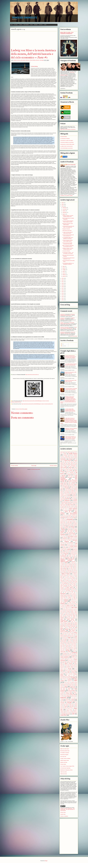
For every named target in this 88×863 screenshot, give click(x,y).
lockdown (62, 603)
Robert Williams (67, 664)
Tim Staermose (67, 695)
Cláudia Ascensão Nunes (73, 496)
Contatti (45, 24)
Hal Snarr (68, 551)
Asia (61, 470)
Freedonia (62, 534)
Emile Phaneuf (69, 522)
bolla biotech (70, 477)
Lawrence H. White (71, 597)
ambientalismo (63, 459)
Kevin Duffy (73, 592)
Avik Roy (66, 470)
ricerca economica (64, 657)
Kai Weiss (73, 588)
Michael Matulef (74, 623)
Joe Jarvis (66, 577)
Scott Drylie (62, 673)
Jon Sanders (75, 582)
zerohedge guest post (65, 714)
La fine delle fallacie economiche (66, 148)
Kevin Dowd (67, 592)
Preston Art (68, 652)
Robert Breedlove (74, 661)
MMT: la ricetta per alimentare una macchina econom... (68, 246)
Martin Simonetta (63, 616)
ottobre (64, 210)
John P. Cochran (71, 579)
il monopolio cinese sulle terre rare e (67, 323)
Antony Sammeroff (73, 466)
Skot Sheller (64, 679)
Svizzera (73, 687)
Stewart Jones (71, 685)
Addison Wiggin (70, 452)
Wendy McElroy (69, 709)
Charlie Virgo (68, 490)
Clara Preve (66, 496)
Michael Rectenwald (71, 626)
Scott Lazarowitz (73, 673)
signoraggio (73, 677)
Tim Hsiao (62, 695)
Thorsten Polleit (72, 694)
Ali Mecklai (75, 457)
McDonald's (74, 618)
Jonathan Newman (73, 583)
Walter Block (71, 706)
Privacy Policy (63, 812)
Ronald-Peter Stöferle (69, 666)
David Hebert (71, 506)
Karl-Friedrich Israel (69, 590)
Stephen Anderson (70, 683)
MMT (61, 629)
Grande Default (73, 546)
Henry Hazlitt (64, 554)
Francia (63, 530)
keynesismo (63, 593)
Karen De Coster (73, 589)
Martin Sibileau (72, 615)
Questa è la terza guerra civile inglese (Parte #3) (70, 373)
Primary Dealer (63, 764)
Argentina (70, 467)
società (69, 679)
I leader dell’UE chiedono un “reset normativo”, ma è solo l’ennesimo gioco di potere (70, 437)
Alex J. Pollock (64, 456)
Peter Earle (68, 647)
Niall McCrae (65, 633)
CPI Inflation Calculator (64, 752)
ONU (65, 639)
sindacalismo (74, 678)
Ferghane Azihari (74, 528)
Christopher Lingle (73, 493)
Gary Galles (64, 536)
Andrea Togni (70, 461)
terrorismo (62, 691)
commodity (67, 498)
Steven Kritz (66, 685)
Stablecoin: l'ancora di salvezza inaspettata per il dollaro (71, 429)
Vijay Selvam (66, 704)
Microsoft (70, 627)
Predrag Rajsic (62, 652)
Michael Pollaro (63, 626)
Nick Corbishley (71, 633)
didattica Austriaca (17, 60)
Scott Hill (67, 673)
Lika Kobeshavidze (73, 601)
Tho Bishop (62, 692)
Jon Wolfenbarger (65, 583)
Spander (62, 322)
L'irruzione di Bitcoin (66, 250)
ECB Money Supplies (64, 754)
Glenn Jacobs (66, 543)
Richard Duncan (74, 657)
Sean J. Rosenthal (69, 674)
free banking (72, 533)
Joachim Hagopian (70, 576)
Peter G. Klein (73, 647)
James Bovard (62, 566)
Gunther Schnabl (74, 550)
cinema (74, 495)
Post (62, 344)
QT (76, 653)
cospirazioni (67, 500)
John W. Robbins (64, 582)
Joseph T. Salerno (72, 585)
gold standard (23, 60)
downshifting (63, 517)
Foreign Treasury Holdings (65, 758)
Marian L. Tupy (73, 611)
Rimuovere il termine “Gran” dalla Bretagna (67, 224)
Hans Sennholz (73, 551)
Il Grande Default (63, 136)
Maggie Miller (68, 607)
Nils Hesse (72, 636)
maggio (64, 269)
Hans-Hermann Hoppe (64, 552)
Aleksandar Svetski (66, 455)
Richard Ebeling (32, 60)
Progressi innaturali (66, 228)
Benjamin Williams (65, 472)
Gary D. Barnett (74, 535)
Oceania (75, 637)
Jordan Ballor (62, 584)
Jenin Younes (64, 575)
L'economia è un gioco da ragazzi (66, 140)
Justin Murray (67, 588)
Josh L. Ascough (63, 586)
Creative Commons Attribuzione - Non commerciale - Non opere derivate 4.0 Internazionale (67, 809)
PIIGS (69, 651)
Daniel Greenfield (74, 502)
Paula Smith (74, 644)
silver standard (62, 678)
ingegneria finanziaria (66, 560)
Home (12, 24)
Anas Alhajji (64, 461)
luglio (64, 266)
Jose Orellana (73, 584)
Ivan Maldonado (72, 562)
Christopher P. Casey (63, 494)
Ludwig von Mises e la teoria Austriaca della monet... (67, 216)
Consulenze (40, 24)
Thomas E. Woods (68, 692)
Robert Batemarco (71, 660)
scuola (61, 674)
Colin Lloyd (62, 498)
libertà (66, 601)
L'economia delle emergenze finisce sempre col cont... (67, 221)
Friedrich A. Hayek (72, 534)
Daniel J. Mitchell (65, 503)
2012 (63, 296)
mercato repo (71, 620)
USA (73, 700)
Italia (66, 562)
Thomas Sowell (65, 694)
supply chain (72, 686)
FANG (61, 528)
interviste (73, 561)
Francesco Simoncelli (71, 164)
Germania (75, 540)
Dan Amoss (64, 501)
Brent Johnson (71, 483)
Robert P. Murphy (68, 663)
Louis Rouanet (71, 604)
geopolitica (65, 538)
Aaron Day (62, 451)
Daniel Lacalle (70, 504)
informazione (71, 559)
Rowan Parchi (67, 667)
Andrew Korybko (73, 462)
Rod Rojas (67, 665)
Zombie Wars (63, 715)
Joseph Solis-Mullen (63, 585)
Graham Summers (66, 546)
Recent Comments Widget (73, 336)
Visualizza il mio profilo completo (66, 195)
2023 (63, 278)
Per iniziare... (16, 24)
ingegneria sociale (64, 561)
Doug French (68, 516)
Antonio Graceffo (63, 465)
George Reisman (70, 539)
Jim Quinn (69, 575)
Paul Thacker (68, 644)
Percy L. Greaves (73, 646)
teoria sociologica (71, 690)
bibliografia (71, 472)
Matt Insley (69, 617)
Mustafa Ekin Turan (73, 631)
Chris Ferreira (66, 491)
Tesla (75, 691)
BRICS (76, 484)
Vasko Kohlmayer (73, 701)
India (74, 557)
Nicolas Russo (71, 635)
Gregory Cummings (67, 548)
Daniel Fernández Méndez (65, 502)
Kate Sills (66, 591)
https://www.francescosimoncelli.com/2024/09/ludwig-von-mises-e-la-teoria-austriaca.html (37, 403)
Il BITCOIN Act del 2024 (66, 230)
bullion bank (66, 486)
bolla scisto (64, 481)
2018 (63, 286)
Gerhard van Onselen (67, 540)
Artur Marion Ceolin (68, 469)
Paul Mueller (62, 644)
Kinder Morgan (62, 594)
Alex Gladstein (74, 455)
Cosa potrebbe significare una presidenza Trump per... (68, 264)
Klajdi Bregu (68, 594)
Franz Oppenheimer (70, 532)
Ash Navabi (74, 469)
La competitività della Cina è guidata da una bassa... (67, 238)
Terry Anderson (69, 691)
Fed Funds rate (63, 756)
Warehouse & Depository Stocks (66, 769)
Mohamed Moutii (73, 629)
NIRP (76, 636)
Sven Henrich (62, 687)
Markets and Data (63, 762)
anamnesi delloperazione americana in (67, 315)
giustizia (71, 542)
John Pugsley (66, 580)
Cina (69, 495)
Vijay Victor (71, 704)
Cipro (61, 496)
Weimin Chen (70, 708)
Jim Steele (74, 575)
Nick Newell (74, 634)
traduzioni (37, 60)
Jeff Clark (65, 572)
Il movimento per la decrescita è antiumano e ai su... (68, 258)
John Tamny (67, 581)
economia (70, 519)
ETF (65, 525)
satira (68, 672)
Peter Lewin (62, 648)
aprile (64, 271)
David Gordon (64, 506)
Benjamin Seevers (74, 471)
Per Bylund (66, 646)
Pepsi (61, 646)
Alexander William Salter (68, 457)
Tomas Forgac (74, 696)
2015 (63, 291)
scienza (73, 672)
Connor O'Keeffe (63, 499)
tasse (69, 688)
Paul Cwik (66, 643)
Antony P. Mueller (63, 466)
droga (74, 517)
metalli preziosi (64, 621)
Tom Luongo (67, 696)
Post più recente (14, 465)
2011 (63, 298)
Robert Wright (73, 664)
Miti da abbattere (26, 24)
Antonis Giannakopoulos (72, 465)
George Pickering (63, 539)
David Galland (75, 505)
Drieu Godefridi (69, 517)
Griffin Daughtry (63, 549)
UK (62, 700)
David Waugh (65, 510)
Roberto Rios (62, 665)
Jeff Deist (69, 572)
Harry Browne (72, 552)
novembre (65, 209)
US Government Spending (65, 768)
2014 (63, 293)
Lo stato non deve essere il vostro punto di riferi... (67, 233)
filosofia (63, 529)
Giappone (66, 541)
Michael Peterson (73, 625)
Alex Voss (70, 456)
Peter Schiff (67, 648)
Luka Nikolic (74, 606)
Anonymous (62, 314)
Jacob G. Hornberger (68, 564)
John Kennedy (67, 578)
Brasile (73, 482)
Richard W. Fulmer (69, 659)
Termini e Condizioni (64, 816)
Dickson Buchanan (69, 512)
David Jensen (67, 507)
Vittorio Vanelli (65, 705)
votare (66, 706)
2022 (63, 279)
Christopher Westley (72, 494)
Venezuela (62, 702)
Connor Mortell (74, 498)
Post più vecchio (53, 465)
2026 (63, 202)
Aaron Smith (74, 451)
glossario (72, 543)
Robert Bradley (67, 661)
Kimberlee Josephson (72, 593)
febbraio (64, 274)
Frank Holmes (70, 531)
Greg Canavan (70, 547)
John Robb (71, 580)
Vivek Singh (71, 705)
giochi (67, 542)
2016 (63, 289)
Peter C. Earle (62, 647)
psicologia (65, 653)
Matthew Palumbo (68, 618)
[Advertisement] (34, 40)
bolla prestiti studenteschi (72, 480)
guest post (67, 550)
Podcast (31, 24)
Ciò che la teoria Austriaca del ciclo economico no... (68, 235)
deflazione (70, 510)
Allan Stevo (68, 458)
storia (66, 686)
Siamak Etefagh (66, 677)
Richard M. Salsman (72, 658)
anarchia (75, 460)
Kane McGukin (66, 589)
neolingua (75, 632)
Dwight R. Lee (73, 518)
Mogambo (66, 629)
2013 (63, 294)
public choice (71, 653)
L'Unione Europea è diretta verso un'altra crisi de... (67, 241)
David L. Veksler (73, 507)
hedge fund (66, 553)
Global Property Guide (64, 760)
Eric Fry (70, 523)
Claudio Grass (64, 497)
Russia (69, 668)
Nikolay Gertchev (66, 636)
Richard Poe (62, 659)
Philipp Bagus (63, 651)
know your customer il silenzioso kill (68, 328)
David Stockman (73, 508)
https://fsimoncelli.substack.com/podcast (68, 129)
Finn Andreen (74, 529)
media (61, 619)
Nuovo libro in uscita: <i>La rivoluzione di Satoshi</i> (66, 33)
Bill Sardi (68, 473)
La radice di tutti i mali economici (66, 146)
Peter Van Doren (69, 649)
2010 (63, 299)
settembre (65, 212)
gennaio (64, 276)
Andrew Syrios (70, 463)
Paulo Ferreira (62, 645)
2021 (63, 281)
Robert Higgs (64, 662)
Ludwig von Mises (69, 605)
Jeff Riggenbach (74, 572)
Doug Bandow (62, 516)
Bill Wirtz (72, 473)
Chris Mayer (67, 492)
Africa (65, 453)
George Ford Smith (73, 538)
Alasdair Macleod (73, 453)
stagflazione (69, 680)
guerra (68, 549)
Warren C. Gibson (73, 707)
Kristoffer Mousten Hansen (65, 595)
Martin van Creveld (71, 616)
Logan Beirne (75, 603)
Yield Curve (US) (63, 773)
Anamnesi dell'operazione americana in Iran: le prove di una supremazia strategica (70, 356)
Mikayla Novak (68, 628)
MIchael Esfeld (70, 622)
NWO (69, 637)
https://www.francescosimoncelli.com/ (32, 374)
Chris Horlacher (71, 491)
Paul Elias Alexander (73, 643)
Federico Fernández (68, 528)
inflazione (62, 559)
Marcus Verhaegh (66, 611)
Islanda (61, 562)
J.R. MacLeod (68, 563)
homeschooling (63, 555)
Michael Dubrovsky (63, 622)
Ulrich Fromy (68, 700)
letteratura (27, 60)
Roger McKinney (73, 665)
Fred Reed (66, 533)
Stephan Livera (64, 683)
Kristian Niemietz (73, 594)
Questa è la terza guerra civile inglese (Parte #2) (70, 381)
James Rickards (63, 568)
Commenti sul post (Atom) (35, 469)
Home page (33, 465)
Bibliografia (35, 24)
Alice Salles (63, 458)
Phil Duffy (74, 650)
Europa (72, 527)
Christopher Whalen (63, 495)
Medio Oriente (70, 619)
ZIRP (73, 714)
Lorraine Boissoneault (64, 604)
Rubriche (20, 24)
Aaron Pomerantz (68, 451)
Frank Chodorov (70, 530)
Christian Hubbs (66, 493)
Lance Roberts (62, 596)
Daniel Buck (75, 501)
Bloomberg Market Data (64, 750)
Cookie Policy (63, 814)
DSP (61, 518)
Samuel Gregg (64, 672)
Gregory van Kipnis (74, 548)
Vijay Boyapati (68, 703)
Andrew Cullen (66, 462)
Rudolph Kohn (73, 667)
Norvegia (64, 637)
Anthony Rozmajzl (73, 464)
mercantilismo (63, 620)
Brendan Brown (63, 483)
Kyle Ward (74, 595)
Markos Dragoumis (68, 614)
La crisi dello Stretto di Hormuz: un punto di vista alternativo (71, 364)
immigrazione (66, 557)
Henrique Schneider (74, 553)
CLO (69, 497)
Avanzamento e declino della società (67, 144)
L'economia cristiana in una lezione (67, 142)
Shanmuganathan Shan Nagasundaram (66, 676)
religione (73, 655)
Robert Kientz (70, 662)
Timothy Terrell (73, 695)
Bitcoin (63, 476)
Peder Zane (68, 645)
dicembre (64, 207)
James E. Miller (69, 566)
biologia (69, 474)
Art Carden (66, 468)
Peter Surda (62, 649)
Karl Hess (62, 590)
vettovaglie (41, 60)
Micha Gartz (73, 621)
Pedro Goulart (74, 645)
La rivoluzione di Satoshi (65, 138)
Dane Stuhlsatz (69, 501)
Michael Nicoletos (67, 625)
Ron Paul (62, 666)
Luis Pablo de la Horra (67, 606)
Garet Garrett (68, 535)
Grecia (64, 547)
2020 (63, 283)
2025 (63, 204)
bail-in (71, 470)
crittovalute (75, 500)
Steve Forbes (72, 684)
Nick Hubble (68, 634)
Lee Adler (69, 598)
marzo (64, 272)
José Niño (68, 584)
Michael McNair (63, 624)
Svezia (68, 687)
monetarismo (62, 630)
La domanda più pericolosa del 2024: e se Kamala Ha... (68, 227)
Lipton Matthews (63, 602)
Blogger (46, 860)
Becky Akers (68, 471)
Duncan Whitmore (67, 518)
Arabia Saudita (63, 467)
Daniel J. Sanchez (72, 503)
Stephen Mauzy (66, 684)
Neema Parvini (69, 632)
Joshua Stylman (69, 587)
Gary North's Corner (72, 536)
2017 (63, 288)
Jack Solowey (74, 563)
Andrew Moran (63, 463)
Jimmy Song (62, 576)
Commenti (63, 345)
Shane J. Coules (71, 675)
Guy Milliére (64, 551)
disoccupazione (73, 513)
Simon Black (69, 678)
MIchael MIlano (70, 624)
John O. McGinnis (63, 579)
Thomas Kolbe (69, 693)
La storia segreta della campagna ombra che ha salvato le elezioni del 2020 (70, 410)
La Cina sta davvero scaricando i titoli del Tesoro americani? (71, 389)
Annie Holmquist (66, 464)
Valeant (61, 701)
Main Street (74, 607)
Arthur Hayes (72, 468)
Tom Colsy (62, 696)
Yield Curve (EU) (63, 771)
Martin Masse (66, 615)
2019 (63, 284)
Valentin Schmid (66, 701)
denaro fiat (67, 511)
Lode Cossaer (70, 603)
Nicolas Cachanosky (63, 635)
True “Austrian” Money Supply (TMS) (67, 766)
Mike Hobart (74, 628)
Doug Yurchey (75, 516)
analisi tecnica (67, 460)
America (70, 459)
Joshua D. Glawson (71, 586)
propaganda (74, 652)
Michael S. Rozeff (63, 627)
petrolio (67, 650)
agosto (64, 214)
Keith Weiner (71, 591)
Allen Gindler (74, 458)
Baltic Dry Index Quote (64, 748)
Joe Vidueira (72, 577)
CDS (63, 490)
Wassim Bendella (63, 708)
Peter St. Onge (73, 648)
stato (75, 680)
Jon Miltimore (70, 582)
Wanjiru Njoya (66, 707)
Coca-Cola (74, 497)
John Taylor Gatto (74, 581)
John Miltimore (73, 578)
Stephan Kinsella (74, 682)
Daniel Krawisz (63, 504)
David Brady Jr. (68, 505)
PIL (74, 651)
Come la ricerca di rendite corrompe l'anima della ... (67, 243)
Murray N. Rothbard (64, 631)
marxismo (62, 617)
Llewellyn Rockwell (71, 602)
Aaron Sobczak (63, 452)
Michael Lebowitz (67, 623)
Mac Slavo (62, 607)
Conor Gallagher (70, 499)
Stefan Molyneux (67, 682)
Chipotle (72, 490)
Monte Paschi (72, 630)
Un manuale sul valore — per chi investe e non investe (67, 253)
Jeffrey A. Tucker (65, 573)
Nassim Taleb (62, 632)
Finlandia (69, 529)
